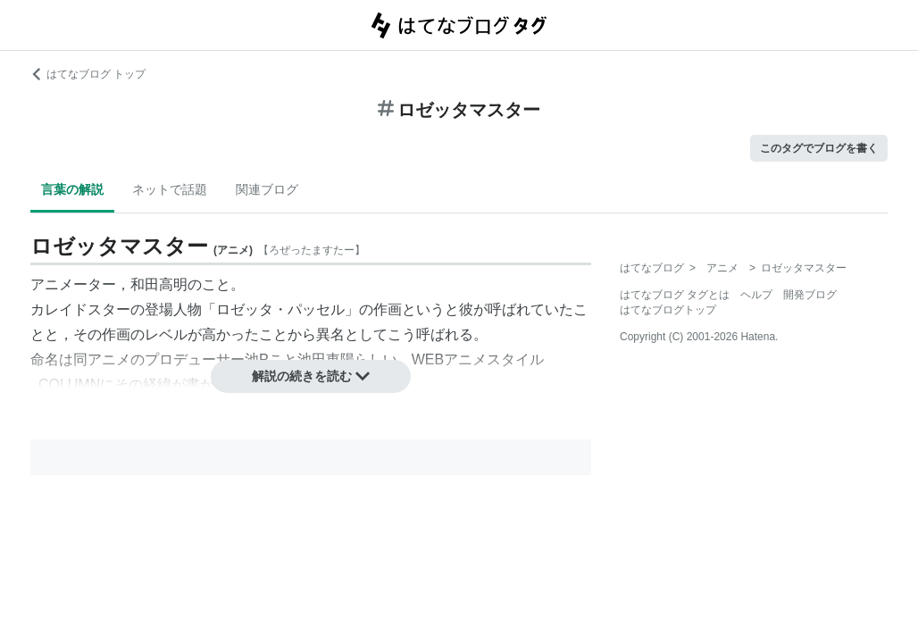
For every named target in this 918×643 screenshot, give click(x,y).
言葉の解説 (72, 189)
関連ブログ (267, 189)
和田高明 (159, 284)
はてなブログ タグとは (675, 294)
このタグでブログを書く (819, 148)
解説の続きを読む (311, 376)
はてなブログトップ (668, 310)
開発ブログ (810, 294)
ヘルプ (756, 294)
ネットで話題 (169, 189)
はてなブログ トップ (88, 74)
